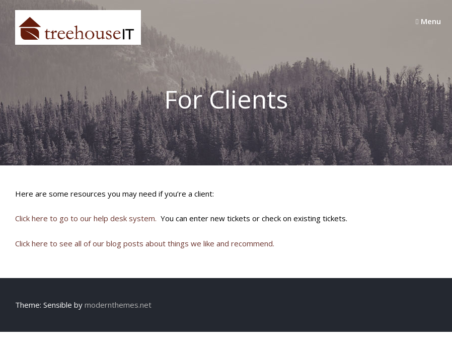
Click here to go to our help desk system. (86, 218)
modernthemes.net (118, 305)
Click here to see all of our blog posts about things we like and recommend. (144, 243)
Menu (428, 21)
